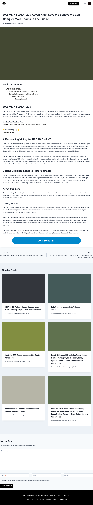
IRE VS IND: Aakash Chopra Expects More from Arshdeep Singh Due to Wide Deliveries (70, 255)
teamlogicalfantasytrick (11, 23)
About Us (64, 499)
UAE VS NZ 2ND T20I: (13, 89)
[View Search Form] (89, 3)
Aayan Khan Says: (18, 96)
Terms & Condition (53, 499)
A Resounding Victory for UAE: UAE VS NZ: (23, 91)
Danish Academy (8, 132)
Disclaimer (41, 499)
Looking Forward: (21, 99)
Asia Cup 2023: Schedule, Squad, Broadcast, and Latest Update (24, 124)
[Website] (78, 475)
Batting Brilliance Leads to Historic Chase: (23, 94)
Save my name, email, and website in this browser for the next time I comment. (26, 480)
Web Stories (74, 3)
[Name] (14, 475)
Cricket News (7, 11)
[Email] (46, 475)
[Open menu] (85, 3)
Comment (5, 451)
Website (67, 475)
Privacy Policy (30, 499)
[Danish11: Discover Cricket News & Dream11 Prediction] (4, 4)
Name (3, 475)
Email (35, 475)
